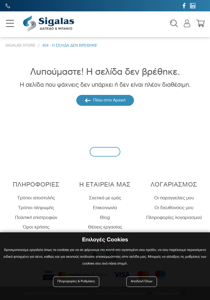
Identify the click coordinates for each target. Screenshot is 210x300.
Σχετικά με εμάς (105, 197)
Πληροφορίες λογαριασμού (174, 217)
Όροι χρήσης (36, 227)
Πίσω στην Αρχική (105, 100)
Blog (105, 217)
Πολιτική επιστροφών (36, 217)
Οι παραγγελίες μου (174, 197)
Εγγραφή (105, 151)
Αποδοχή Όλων (142, 281)
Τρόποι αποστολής (36, 197)
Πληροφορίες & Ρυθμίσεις (76, 281)
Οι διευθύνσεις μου (173, 207)
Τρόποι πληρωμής (36, 207)
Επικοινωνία (105, 207)
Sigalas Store (20, 45)
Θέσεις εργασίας (105, 227)
